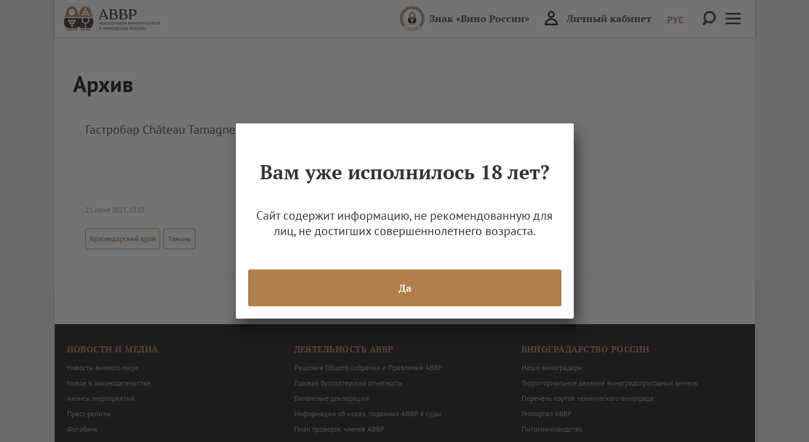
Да (404, 288)
